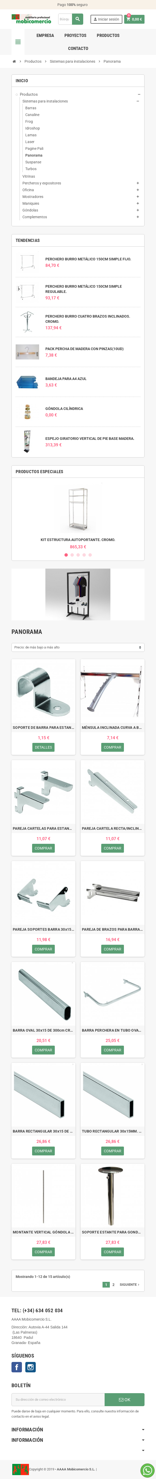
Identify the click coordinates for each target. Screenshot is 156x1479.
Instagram (30, 1367)
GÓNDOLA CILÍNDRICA (64, 409)
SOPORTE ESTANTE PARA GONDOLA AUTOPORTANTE (112, 1232)
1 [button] (66, 555)
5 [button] (90, 555)
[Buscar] (70, 19)
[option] (78, 515)
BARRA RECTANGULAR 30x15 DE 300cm (43, 1131)
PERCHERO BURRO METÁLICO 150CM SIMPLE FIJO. (88, 259)
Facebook (16, 1367)
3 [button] (78, 555)
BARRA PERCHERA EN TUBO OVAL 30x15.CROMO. (112, 1030)
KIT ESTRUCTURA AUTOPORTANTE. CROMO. (78, 540)
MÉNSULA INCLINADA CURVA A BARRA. (112, 727)
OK (124, 1399)
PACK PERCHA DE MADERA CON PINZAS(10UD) (84, 349)
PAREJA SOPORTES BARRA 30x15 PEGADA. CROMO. (43, 929)
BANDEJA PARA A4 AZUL (66, 379)
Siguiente (130, 1285)
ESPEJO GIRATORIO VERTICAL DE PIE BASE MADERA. (89, 438)
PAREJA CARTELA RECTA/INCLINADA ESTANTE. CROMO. (112, 828)
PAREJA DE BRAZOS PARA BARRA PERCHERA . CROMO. (112, 929)
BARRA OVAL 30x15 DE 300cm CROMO (43, 1030)
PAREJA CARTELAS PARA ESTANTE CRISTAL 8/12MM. (43, 828)
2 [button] (72, 555)
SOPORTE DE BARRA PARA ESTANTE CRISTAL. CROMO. (43, 727)
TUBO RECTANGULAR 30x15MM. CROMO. (112, 1131)
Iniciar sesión (106, 19)
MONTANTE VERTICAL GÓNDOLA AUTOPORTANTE (43, 1232)
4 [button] (84, 555)
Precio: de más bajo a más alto (36, 647)
